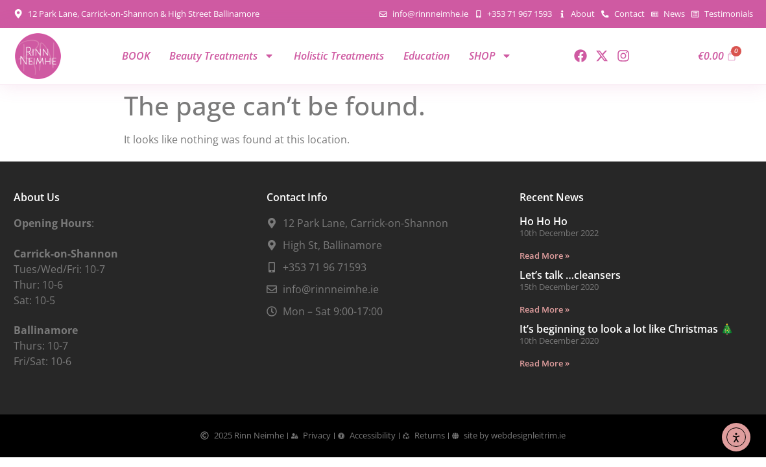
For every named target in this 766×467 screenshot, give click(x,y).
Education (426, 56)
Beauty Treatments (221, 55)
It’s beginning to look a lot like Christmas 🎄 (627, 329)
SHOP (490, 55)
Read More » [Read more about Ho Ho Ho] (544, 255)
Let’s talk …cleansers (570, 275)
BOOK (136, 56)
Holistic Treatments (339, 56)
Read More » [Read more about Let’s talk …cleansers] (544, 309)
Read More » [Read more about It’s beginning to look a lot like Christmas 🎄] (544, 363)
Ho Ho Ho (544, 221)
